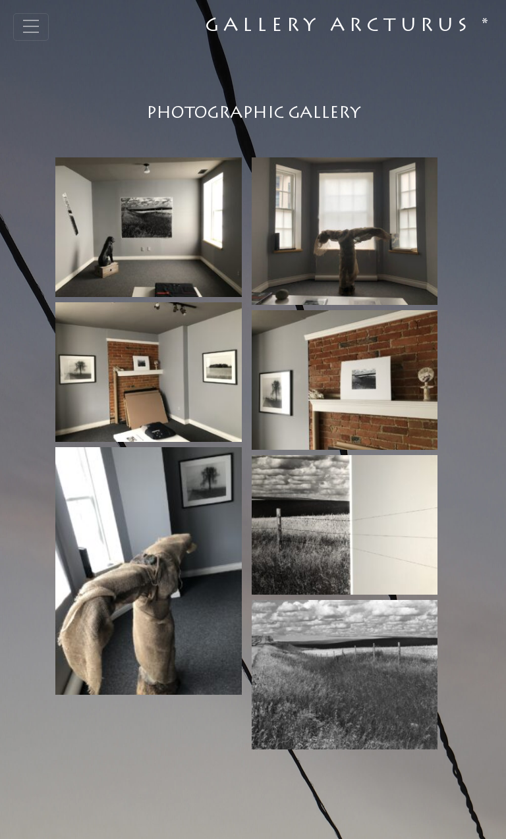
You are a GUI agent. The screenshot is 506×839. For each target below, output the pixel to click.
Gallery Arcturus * (349, 27)
